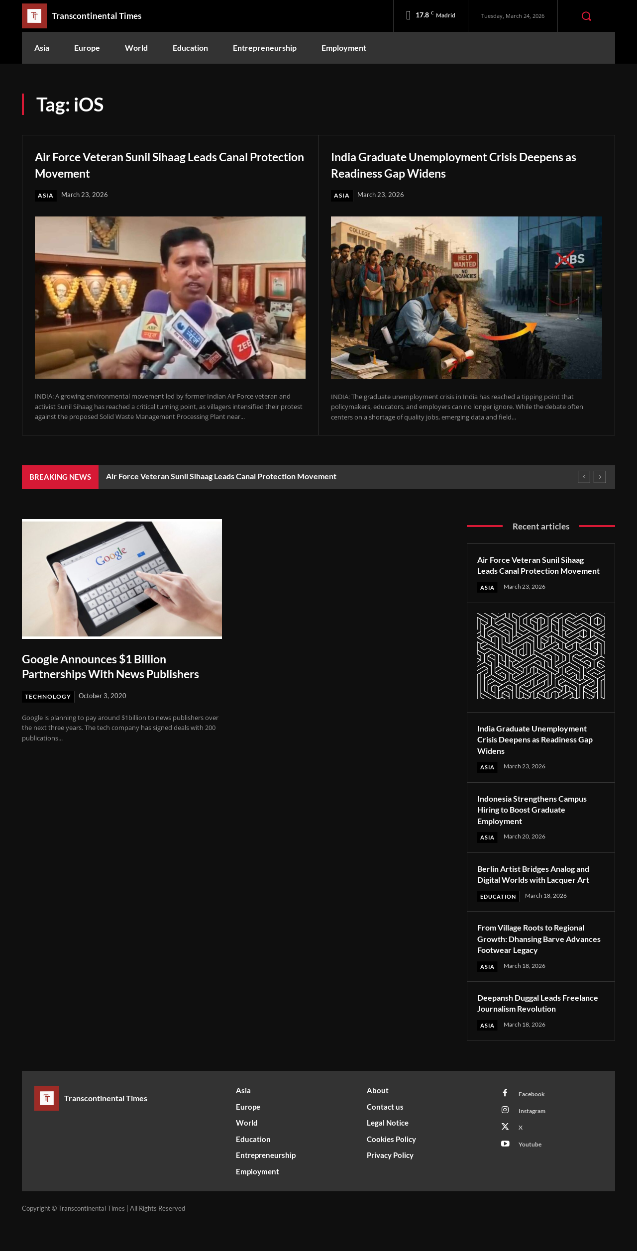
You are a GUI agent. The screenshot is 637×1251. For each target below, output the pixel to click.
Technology (49, 712)
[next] (600, 477)
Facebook (533, 1120)
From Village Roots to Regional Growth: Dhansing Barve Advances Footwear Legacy (537, 951)
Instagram (534, 1139)
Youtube (532, 1175)
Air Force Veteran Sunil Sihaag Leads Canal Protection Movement (167, 163)
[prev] (584, 477)
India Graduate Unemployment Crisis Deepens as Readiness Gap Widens (446, 163)
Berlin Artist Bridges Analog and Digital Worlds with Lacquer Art (540, 887)
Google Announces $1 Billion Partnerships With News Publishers (105, 674)
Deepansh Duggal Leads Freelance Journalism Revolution (523, 1022)
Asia (46, 196)
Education (500, 909)
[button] (586, 16)
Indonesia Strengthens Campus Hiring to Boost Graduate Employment (538, 821)
